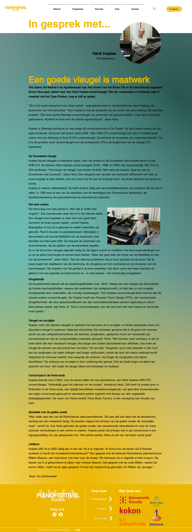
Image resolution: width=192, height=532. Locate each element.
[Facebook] (61, 514)
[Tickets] (174, 9)
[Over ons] (104, 518)
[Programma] (102, 499)
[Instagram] (54, 514)
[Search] (154, 9)
